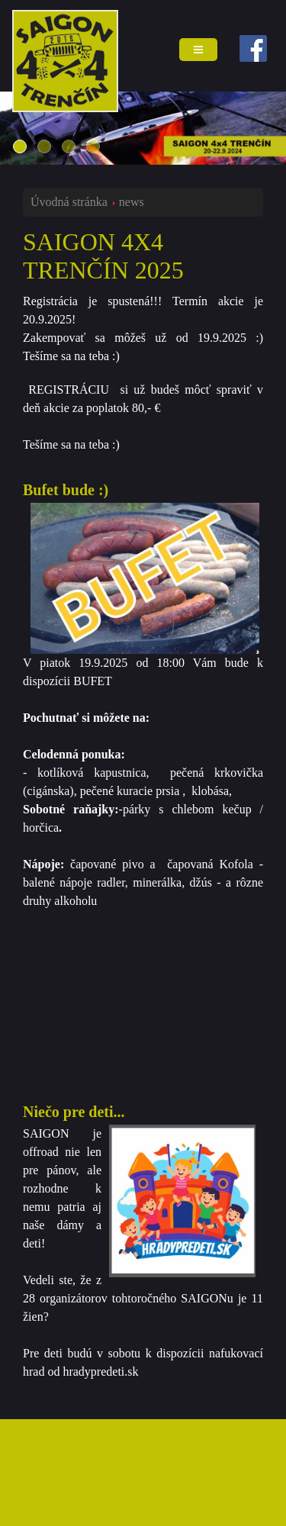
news (131, 201)
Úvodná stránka (69, 201)
